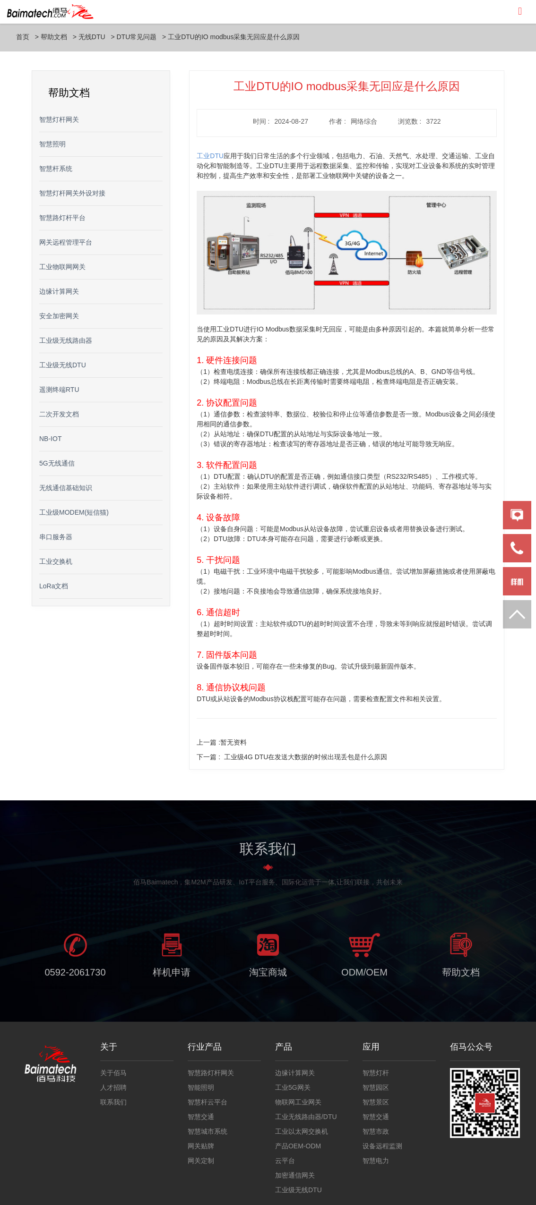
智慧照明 (52, 144)
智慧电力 (376, 1160)
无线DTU (91, 37)
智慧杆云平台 (207, 1102)
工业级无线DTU (62, 365)
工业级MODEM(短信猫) (74, 512)
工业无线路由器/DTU (306, 1116)
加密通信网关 (295, 1175)
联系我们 (113, 1102)
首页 (22, 37)
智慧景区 (376, 1102)
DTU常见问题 (136, 37)
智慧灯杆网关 (59, 119)
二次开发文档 (59, 414)
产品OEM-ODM (298, 1146)
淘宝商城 (268, 975)
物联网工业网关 (298, 1102)
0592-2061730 (74, 975)
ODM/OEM (364, 975)
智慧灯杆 (376, 1073)
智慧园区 (376, 1087)
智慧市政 (376, 1131)
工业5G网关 (293, 1087)
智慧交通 (201, 1116)
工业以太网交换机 (301, 1131)
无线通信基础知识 (65, 488)
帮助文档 (54, 37)
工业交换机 (55, 561)
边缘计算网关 (59, 291)
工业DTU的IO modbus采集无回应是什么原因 (234, 37)
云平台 (285, 1160)
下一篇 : (292, 757)
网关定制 (201, 1160)
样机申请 (171, 975)
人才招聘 (113, 1087)
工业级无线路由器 (65, 340)
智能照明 (201, 1087)
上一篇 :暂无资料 (222, 742)
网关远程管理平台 (65, 242)
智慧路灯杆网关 (211, 1073)
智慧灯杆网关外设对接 (72, 193)
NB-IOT (50, 438)
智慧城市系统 (207, 1131)
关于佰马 (113, 1073)
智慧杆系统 (55, 168)
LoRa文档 (53, 586)
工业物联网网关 (62, 267)
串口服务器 (55, 537)
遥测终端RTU (59, 389)
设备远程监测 (382, 1146)
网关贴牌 (201, 1146)
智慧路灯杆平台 (62, 217)
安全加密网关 (59, 316)
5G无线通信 (57, 463)
